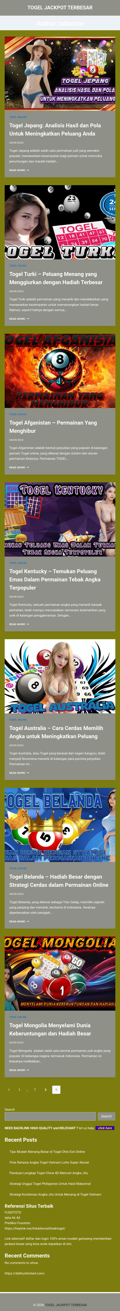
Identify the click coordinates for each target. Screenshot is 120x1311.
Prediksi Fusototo (17, 1223)
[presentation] (60, 74)
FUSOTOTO (13, 1212)
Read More (19, 170)
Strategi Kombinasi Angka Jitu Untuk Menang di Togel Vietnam (56, 1194)
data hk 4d (12, 1218)
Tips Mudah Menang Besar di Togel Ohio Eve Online (47, 1152)
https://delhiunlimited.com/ (25, 1273)
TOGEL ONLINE (17, 117)
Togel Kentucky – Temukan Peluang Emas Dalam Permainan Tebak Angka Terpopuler (54, 579)
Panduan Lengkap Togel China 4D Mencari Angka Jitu (49, 1173)
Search (10, 1109)
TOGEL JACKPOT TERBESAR (66, 1305)
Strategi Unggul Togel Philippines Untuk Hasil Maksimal (50, 1184)
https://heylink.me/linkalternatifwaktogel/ (35, 1228)
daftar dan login (37, 1238)
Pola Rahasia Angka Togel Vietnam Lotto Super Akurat (49, 1162)
